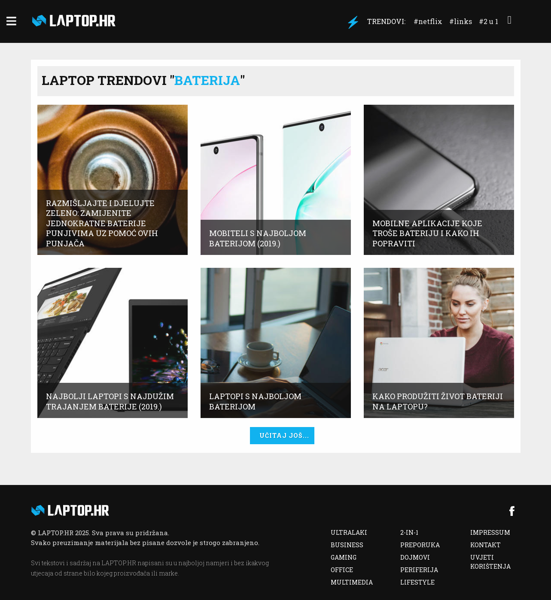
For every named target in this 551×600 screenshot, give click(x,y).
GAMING (343, 557)
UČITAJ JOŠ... (284, 435)
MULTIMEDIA (352, 582)
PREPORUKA (420, 545)
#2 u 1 (488, 21)
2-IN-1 (409, 532)
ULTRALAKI (349, 532)
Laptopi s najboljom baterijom (255, 401)
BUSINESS (347, 545)
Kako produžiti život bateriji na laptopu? (437, 401)
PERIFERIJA (419, 570)
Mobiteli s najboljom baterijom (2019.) (257, 238)
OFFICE (342, 570)
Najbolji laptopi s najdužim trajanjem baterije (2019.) (110, 401)
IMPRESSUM (490, 532)
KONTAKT (485, 545)
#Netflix (428, 21)
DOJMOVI (415, 557)
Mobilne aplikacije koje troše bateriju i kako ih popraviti (427, 233)
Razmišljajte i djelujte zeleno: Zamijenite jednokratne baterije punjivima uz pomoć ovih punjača (102, 223)
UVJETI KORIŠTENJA (490, 561)
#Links (460, 21)
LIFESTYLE (417, 582)
